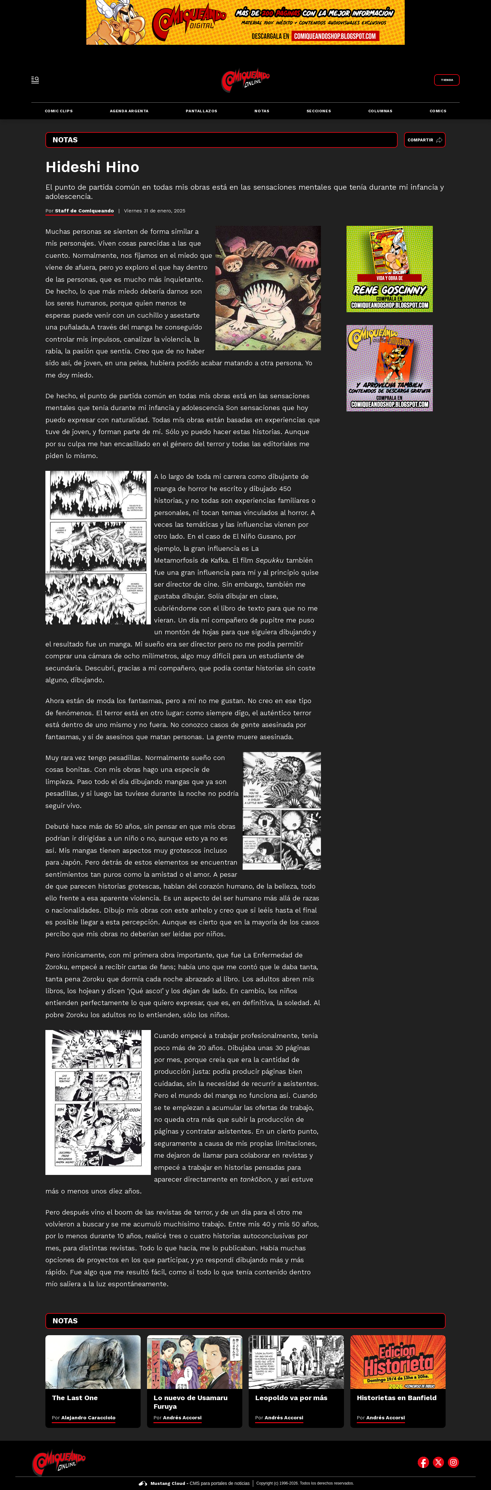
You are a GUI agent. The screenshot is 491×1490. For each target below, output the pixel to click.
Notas (261, 111)
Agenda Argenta (129, 111)
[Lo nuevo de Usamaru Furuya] (194, 1362)
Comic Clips (59, 111)
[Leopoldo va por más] (296, 1362)
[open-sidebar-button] (35, 80)
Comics (438, 111)
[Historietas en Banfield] (398, 1362)
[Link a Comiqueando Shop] (447, 80)
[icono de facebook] (423, 1462)
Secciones (319, 111)
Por (83, 1418)
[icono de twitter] (438, 1462)
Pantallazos (201, 111)
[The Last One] (93, 1362)
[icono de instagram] (453, 1462)
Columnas (380, 111)
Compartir (425, 140)
